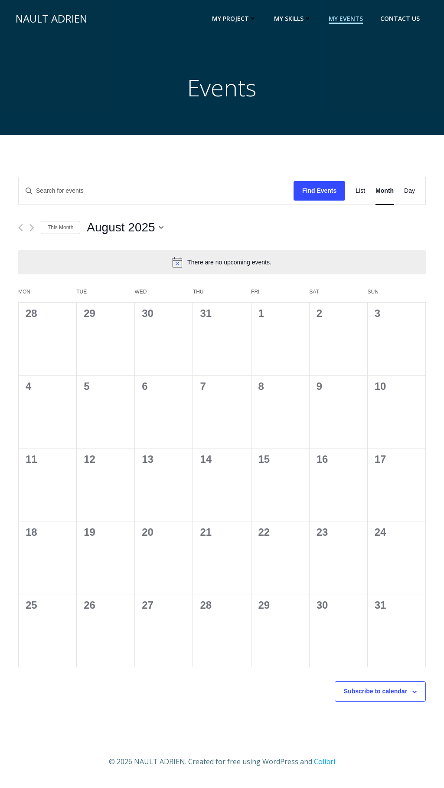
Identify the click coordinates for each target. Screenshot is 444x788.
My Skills (294, 20)
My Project (236, 20)
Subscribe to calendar (375, 694)
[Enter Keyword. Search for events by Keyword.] (156, 194)
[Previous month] (20, 231)
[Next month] (31, 231)
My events (347, 20)
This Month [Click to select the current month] (60, 230)
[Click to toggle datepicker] (125, 230)
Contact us (401, 20)
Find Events (319, 193)
